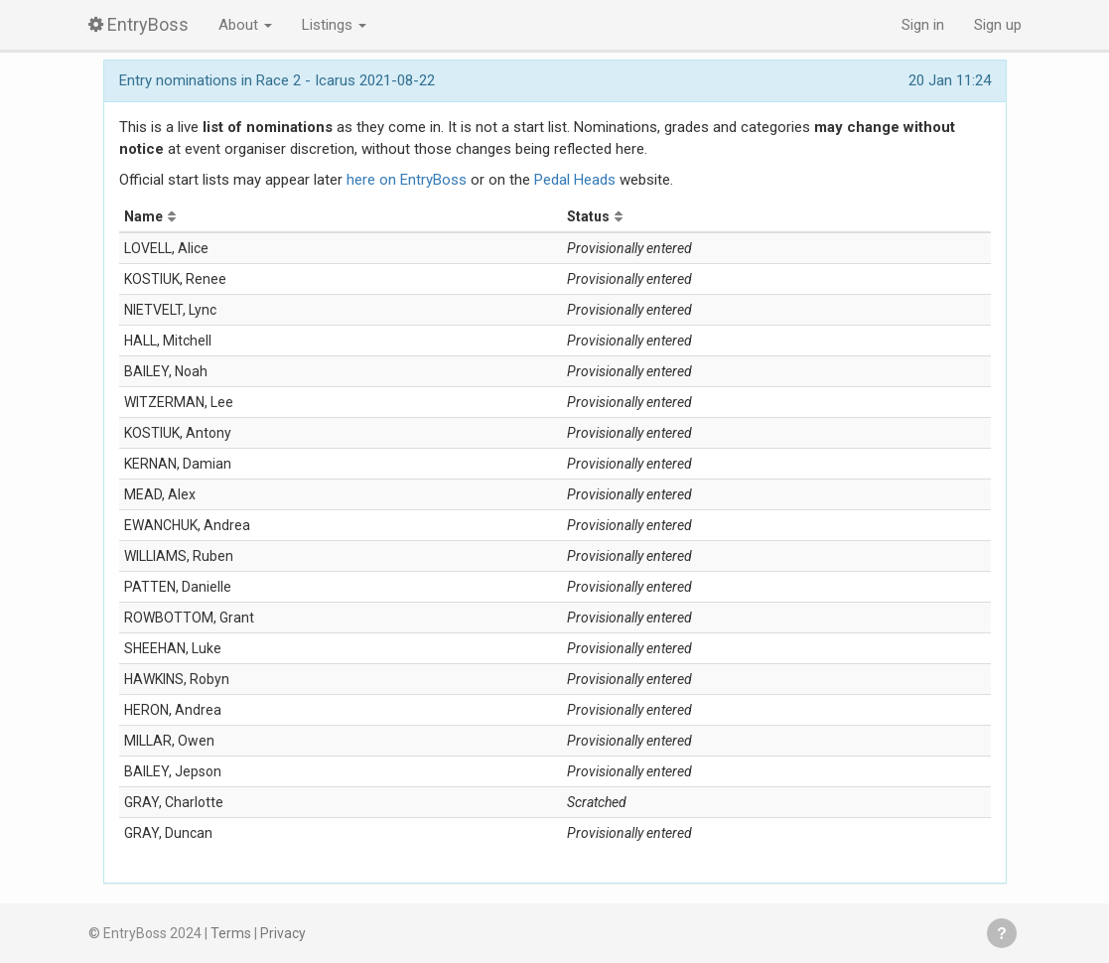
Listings (334, 25)
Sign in (922, 25)
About (245, 25)
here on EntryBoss (407, 180)
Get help (1002, 933)
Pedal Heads (575, 180)
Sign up (998, 25)
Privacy (283, 933)
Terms (230, 933)
